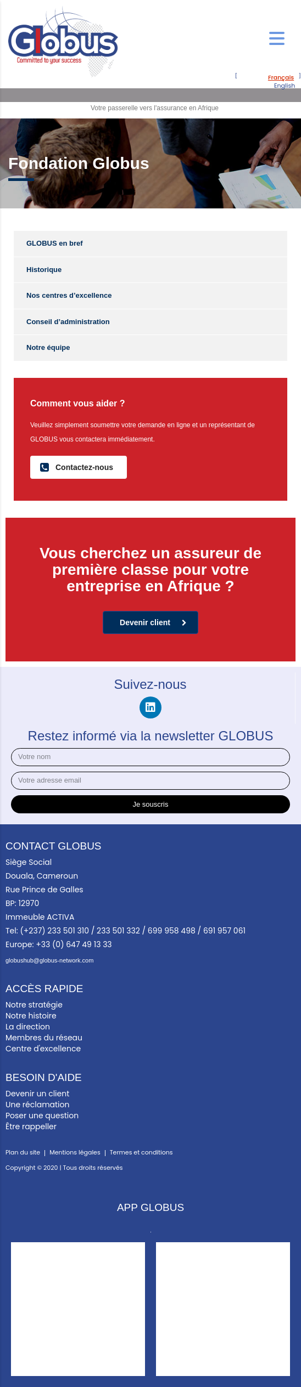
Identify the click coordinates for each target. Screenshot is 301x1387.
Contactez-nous (76, 467)
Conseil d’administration (68, 322)
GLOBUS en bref (54, 243)
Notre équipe (48, 347)
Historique (44, 269)
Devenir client (153, 622)
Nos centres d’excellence (69, 295)
